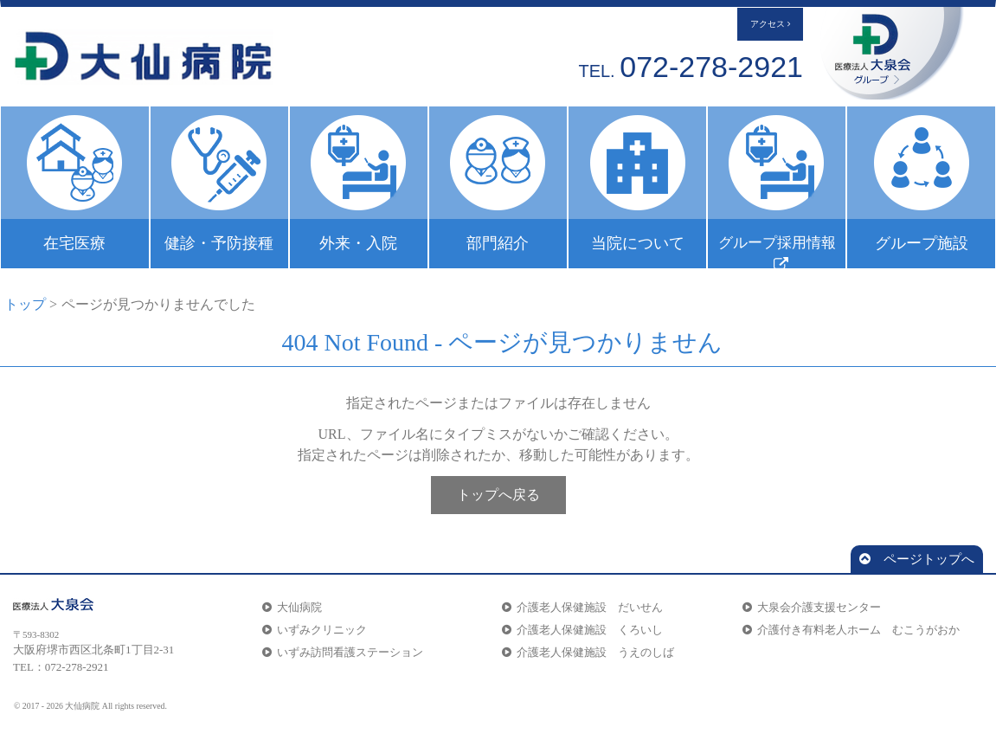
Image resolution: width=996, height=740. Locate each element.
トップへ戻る (498, 494)
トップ (25, 304)
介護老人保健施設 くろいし (582, 629)
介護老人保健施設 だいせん (582, 607)
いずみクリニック (314, 629)
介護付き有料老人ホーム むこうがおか (851, 629)
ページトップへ (916, 559)
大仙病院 (292, 607)
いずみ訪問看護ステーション (342, 652)
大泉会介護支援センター (811, 607)
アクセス (770, 24)
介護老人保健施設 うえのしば (588, 652)
